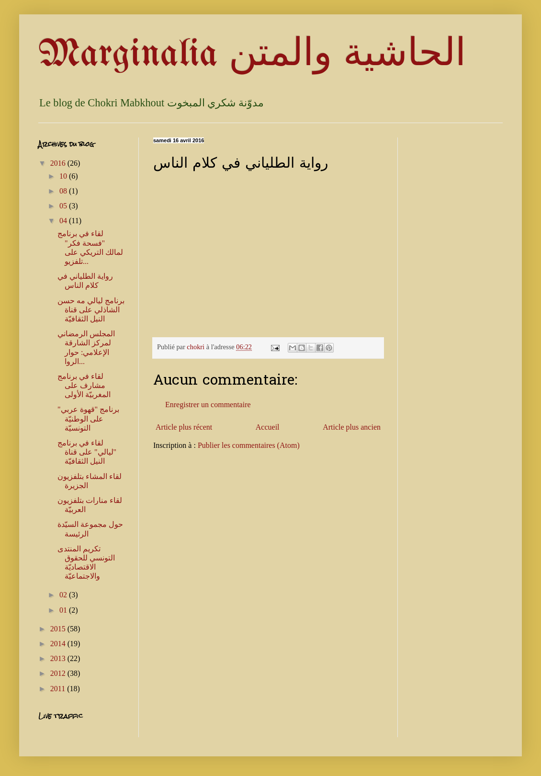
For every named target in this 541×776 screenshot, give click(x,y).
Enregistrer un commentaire (208, 404)
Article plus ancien (352, 427)
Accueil (268, 427)
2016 (59, 163)
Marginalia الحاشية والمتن (252, 55)
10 (64, 176)
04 (64, 221)
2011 (58, 689)
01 (64, 610)
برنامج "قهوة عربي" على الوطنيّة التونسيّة (88, 418)
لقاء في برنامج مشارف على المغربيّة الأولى (84, 385)
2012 (59, 673)
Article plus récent (184, 427)
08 (64, 191)
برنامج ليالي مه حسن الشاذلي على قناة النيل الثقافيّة (90, 310)
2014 (59, 643)
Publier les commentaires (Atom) (249, 445)
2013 (59, 658)
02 (64, 595)
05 (64, 206)
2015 (59, 629)
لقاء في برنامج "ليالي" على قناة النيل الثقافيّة (86, 452)
